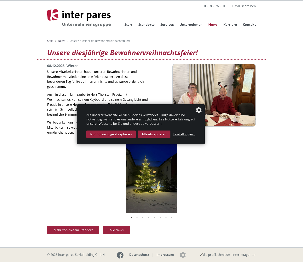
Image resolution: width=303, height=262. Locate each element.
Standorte (146, 24)
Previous (44, 179)
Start (128, 24)
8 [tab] (172, 218)
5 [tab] (154, 218)
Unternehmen (191, 24)
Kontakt (249, 24)
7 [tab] (166, 218)
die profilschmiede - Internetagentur (229, 255)
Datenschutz (139, 255)
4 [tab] (149, 218)
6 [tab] (160, 218)
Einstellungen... (184, 134)
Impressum (165, 255)
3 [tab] (143, 218)
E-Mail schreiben (244, 6)
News (212, 24)
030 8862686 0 (214, 6)
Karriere (230, 24)
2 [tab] (137, 218)
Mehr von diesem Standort (73, 230)
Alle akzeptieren (154, 134)
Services (167, 24)
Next (259, 179)
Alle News (117, 230)
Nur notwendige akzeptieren (111, 134)
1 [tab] (131, 218)
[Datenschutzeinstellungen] (182, 255)
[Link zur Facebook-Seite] (120, 255)
